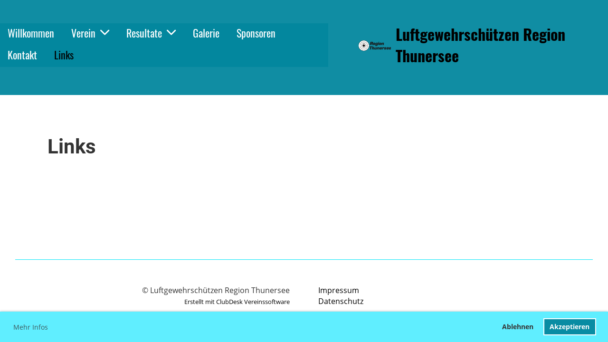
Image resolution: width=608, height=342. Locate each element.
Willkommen (31, 32)
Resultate (151, 32)
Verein (90, 32)
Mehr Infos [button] (30, 327)
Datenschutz (340, 301)
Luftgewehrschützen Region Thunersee (480, 45)
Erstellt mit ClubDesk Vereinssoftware (237, 301)
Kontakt (22, 54)
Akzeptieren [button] (569, 326)
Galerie (206, 32)
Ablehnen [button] (517, 326)
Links (64, 54)
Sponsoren (256, 32)
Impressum (338, 290)
